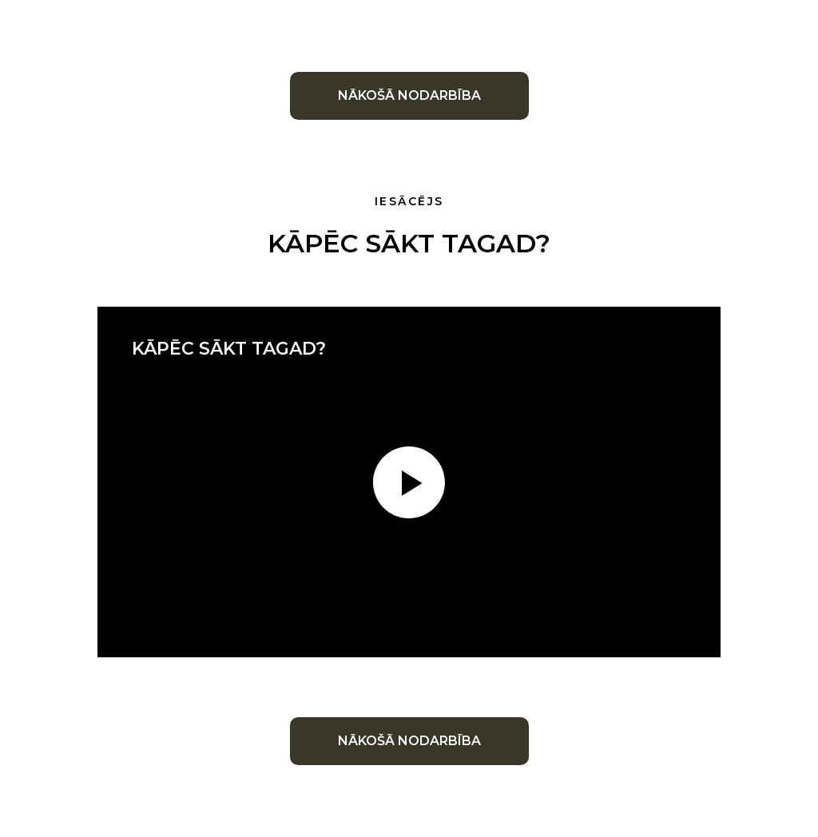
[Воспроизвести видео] (409, 482)
